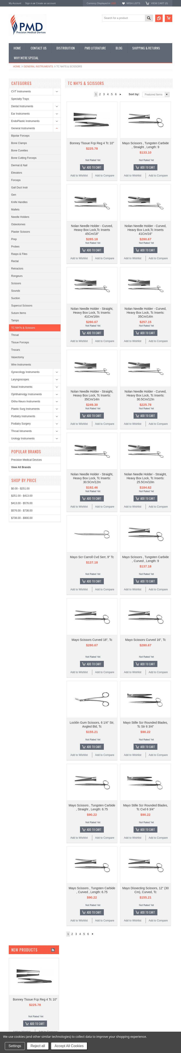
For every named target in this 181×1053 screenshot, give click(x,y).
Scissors (16, 283)
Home (16, 66)
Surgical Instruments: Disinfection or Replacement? (131, 992)
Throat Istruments (21, 431)
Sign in (29, 3)
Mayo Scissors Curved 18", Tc (92, 533)
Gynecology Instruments (25, 372)
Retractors (17, 268)
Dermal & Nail (19, 165)
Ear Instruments (20, 113)
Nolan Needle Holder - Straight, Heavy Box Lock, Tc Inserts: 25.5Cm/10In (145, 402)
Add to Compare (104, 160)
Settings (15, 1046)
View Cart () (159, 3)
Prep (14, 239)
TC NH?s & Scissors (23, 327)
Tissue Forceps (20, 342)
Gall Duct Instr (19, 187)
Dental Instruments (22, 106)
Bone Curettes (19, 150)
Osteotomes (18, 224)
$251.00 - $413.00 (21, 495)
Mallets (15, 209)
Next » (120, 94)
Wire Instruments (21, 364)
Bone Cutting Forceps (24, 157)
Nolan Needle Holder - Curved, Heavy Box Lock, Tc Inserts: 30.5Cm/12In (145, 334)
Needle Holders (20, 216)
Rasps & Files (19, 254)
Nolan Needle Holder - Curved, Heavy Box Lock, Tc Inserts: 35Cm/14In (145, 267)
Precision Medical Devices (26, 459)
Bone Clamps (19, 143)
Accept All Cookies (69, 1046)
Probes (15, 246)
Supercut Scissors (21, 305)
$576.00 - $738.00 (21, 510)
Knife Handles (19, 202)
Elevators (16, 172)
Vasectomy (17, 357)
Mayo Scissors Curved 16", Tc (145, 533)
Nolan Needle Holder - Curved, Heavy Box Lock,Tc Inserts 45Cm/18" (92, 199)
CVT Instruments (21, 91)
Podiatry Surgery (21, 423)
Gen (13, 194)
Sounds (15, 290)
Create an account (46, 3)
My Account (15, 3)
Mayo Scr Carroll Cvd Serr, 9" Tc (92, 465)
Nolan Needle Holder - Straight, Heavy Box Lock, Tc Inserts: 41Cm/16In (92, 267)
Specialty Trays (20, 98)
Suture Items (18, 313)
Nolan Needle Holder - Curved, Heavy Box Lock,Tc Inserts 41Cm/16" (145, 199)
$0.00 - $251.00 (20, 488)
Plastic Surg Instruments (25, 408)
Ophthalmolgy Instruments (26, 394)
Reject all (38, 1046)
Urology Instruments (23, 438)
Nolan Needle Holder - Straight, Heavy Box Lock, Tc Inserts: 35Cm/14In (92, 334)
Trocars (15, 349)
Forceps (16, 180)
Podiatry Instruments (23, 416)
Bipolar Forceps (20, 135)
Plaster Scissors (20, 231)
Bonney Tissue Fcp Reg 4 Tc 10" (92, 128)
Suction (15, 298)
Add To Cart (94, 152)
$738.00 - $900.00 (21, 518)
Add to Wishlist (79, 160)
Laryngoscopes (20, 379)
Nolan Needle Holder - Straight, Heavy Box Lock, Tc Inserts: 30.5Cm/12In (92, 402)
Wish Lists (133, 3)
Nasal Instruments (21, 386)
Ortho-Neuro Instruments (25, 401)
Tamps (15, 320)
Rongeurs (17, 276)
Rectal (15, 261)
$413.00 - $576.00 (21, 503)
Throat (15, 335)
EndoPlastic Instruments (25, 121)
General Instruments (38, 66)
